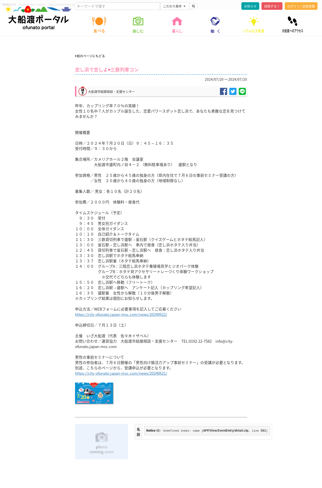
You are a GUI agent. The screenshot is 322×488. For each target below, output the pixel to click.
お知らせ (250, 6)
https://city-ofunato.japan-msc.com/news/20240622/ (121, 314)
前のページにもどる (90, 56)
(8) (153, 430)
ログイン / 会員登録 (301, 6)
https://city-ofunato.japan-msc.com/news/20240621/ (121, 373)
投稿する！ (272, 6)
